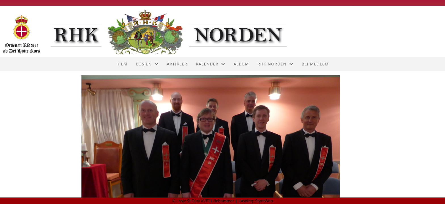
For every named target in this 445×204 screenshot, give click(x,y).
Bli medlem (315, 64)
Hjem (121, 64)
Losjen (147, 64)
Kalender (210, 64)
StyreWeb (264, 200)
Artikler (177, 64)
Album (241, 64)
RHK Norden (275, 64)
